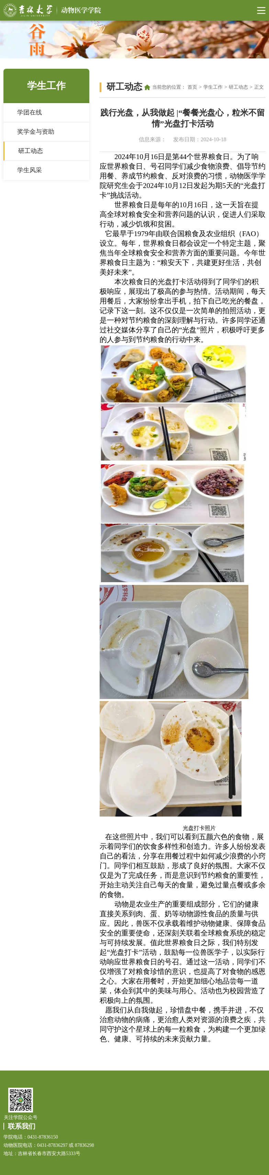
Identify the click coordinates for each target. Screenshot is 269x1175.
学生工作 (213, 87)
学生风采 (29, 170)
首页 (192, 87)
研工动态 (30, 150)
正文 (259, 87)
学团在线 (29, 112)
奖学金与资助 (35, 131)
